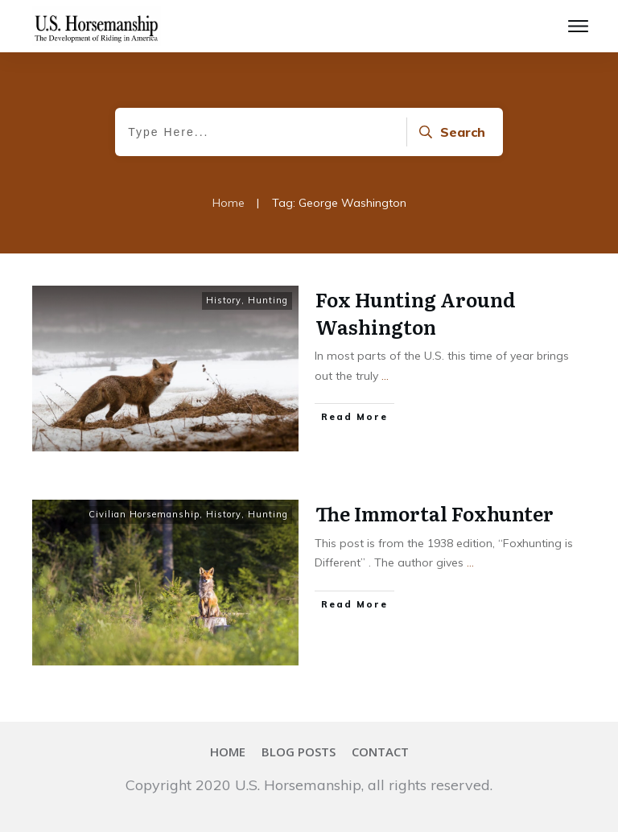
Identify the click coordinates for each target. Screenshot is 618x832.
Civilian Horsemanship (144, 514)
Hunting (268, 300)
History (223, 300)
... (385, 376)
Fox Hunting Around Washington (415, 312)
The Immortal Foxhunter (434, 513)
